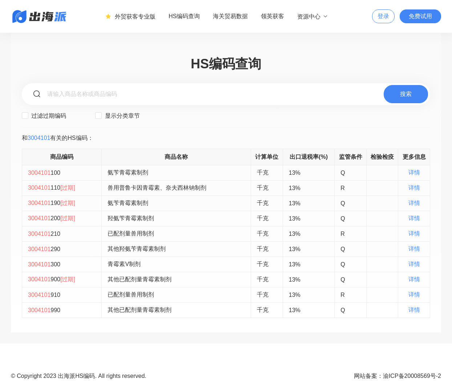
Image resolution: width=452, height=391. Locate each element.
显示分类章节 (117, 115)
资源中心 (312, 16)
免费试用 (420, 16)
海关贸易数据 (230, 16)
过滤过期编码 (44, 115)
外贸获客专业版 (130, 16)
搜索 (406, 94)
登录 (383, 16)
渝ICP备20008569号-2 (412, 376)
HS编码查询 (184, 16)
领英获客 (272, 16)
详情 (414, 172)
